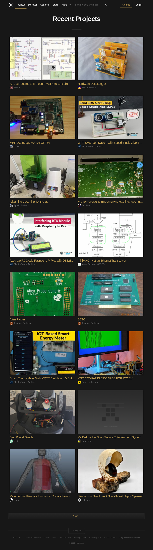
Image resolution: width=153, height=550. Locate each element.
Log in (139, 5)
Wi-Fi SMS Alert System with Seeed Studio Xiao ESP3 (112, 142)
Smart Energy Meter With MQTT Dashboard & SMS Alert (45, 378)
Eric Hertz (85, 205)
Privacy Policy (80, 538)
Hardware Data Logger (92, 84)
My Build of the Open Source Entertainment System (110, 437)
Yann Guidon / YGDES (91, 264)
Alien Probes (18, 319)
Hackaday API (95, 538)
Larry (14, 500)
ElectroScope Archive (90, 146)
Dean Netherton (88, 382)
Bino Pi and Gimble (22, 437)
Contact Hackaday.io (32, 538)
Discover (32, 5)
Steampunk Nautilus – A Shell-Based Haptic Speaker (111, 496)
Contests (44, 5)
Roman (15, 87)
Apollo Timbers (19, 205)
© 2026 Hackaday (76, 543)
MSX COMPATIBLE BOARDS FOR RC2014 (106, 378)
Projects (21, 5)
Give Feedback (50, 538)
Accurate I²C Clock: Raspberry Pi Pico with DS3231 (42, 260)
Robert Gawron (87, 87)
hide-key (84, 500)
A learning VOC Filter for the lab (29, 201)
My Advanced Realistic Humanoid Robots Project (40, 496)
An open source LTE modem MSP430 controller (40, 84)
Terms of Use (65, 538)
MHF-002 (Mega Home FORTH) (30, 142)
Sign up (126, 5)
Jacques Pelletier (20, 323)
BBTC (81, 319)
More (67, 5)
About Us (16, 538)
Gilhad (15, 146)
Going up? (76, 530)
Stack (55, 5)
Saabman (85, 441)
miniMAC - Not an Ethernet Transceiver (102, 260)
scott (14, 441)
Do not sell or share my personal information (122, 538)
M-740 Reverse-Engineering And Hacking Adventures (111, 201)
